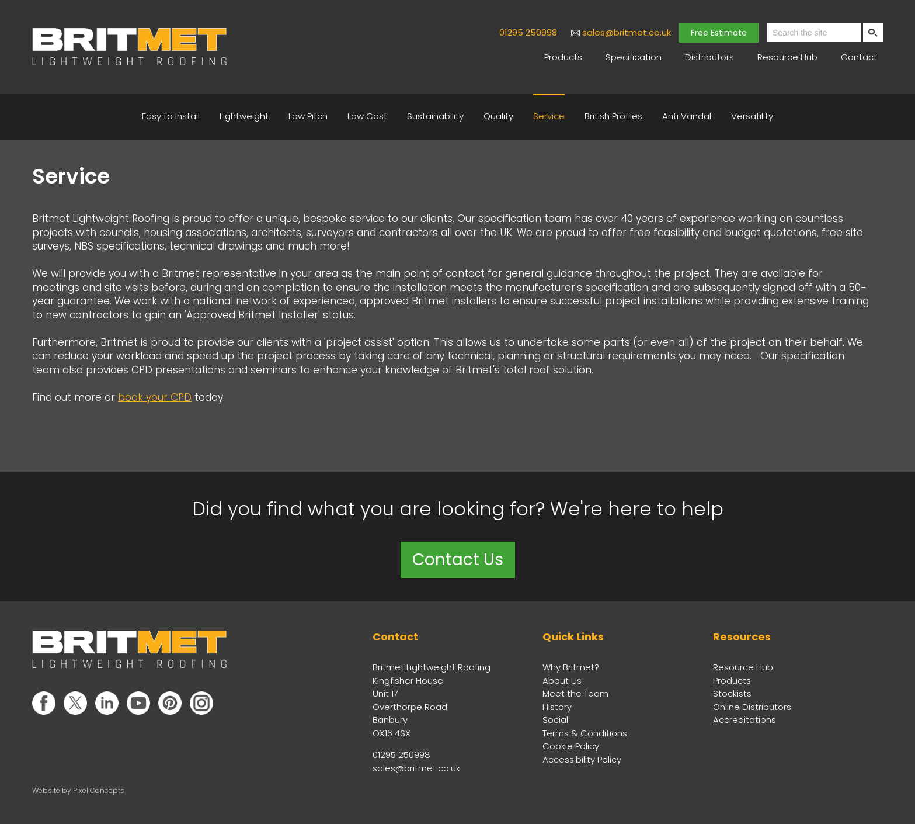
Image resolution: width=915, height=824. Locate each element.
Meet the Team (575, 693)
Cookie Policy (570, 746)
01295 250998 (528, 32)
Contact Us (457, 559)
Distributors (709, 57)
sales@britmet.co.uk (626, 32)
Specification (634, 57)
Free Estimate (719, 33)
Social (555, 720)
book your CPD (155, 397)
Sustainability (435, 116)
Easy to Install (171, 116)
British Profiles (613, 116)
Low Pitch (308, 116)
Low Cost (367, 116)
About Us (562, 680)
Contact (859, 57)
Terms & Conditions (584, 733)
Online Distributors (752, 707)
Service (549, 116)
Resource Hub (787, 57)
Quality (498, 116)
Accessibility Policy (581, 759)
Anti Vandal (686, 116)
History (557, 707)
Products (563, 57)
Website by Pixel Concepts (78, 790)
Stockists (732, 693)
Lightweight (244, 116)
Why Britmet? (570, 667)
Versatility (752, 116)
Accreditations (744, 720)
